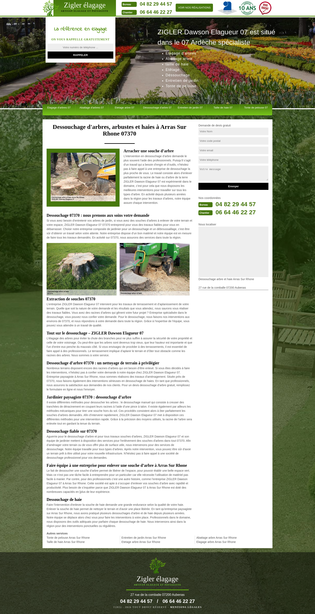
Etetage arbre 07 (124, 107)
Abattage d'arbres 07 (92, 107)
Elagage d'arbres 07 (59, 107)
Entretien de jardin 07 (190, 107)
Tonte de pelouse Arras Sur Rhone (68, 537)
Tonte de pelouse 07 (256, 107)
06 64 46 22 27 (155, 12)
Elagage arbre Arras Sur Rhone (216, 542)
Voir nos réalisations (193, 7)
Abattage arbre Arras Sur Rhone (216, 537)
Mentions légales (186, 607)
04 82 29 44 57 (155, 4)
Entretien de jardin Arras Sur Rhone (143, 537)
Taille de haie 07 (223, 107)
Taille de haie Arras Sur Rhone (66, 542)
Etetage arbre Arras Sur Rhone (140, 542)
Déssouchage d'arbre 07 (157, 107)
